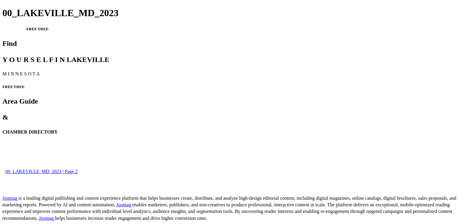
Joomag (10, 198)
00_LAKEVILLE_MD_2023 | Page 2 (41, 171)
